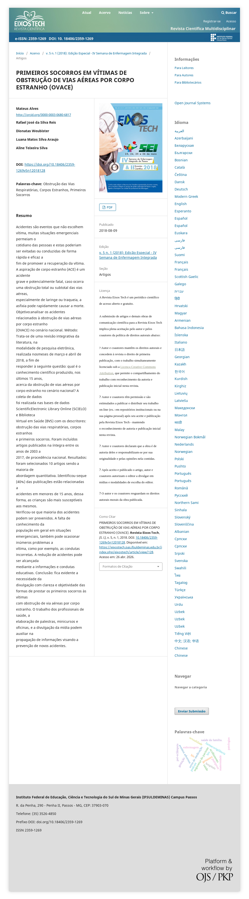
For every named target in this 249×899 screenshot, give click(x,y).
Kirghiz (180, 386)
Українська (184, 597)
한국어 (180, 371)
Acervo (105, 12)
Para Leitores (184, 68)
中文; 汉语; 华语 (187, 641)
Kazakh (180, 364)
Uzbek (180, 611)
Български (183, 152)
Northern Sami (187, 502)
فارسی (180, 240)
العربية (179, 131)
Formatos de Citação (118, 566)
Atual (86, 12)
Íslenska (181, 335)
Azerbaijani (184, 138)
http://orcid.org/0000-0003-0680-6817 (43, 114)
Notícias (125, 12)
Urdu (179, 604)
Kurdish (181, 378)
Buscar (229, 12)
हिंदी (177, 298)
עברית (179, 291)
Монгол (181, 415)
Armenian (183, 320)
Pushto (180, 466)
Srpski (180, 553)
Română (181, 488)
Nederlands (184, 444)
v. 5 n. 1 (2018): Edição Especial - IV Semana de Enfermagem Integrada (96, 53)
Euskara (181, 233)
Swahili (180, 568)
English (181, 203)
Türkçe (180, 590)
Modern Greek (186, 196)
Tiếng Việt (183, 633)
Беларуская (184, 145)
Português (183, 473)
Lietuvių (181, 393)
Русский (181, 495)
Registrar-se (212, 21)
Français (181, 262)
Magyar (181, 313)
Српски (181, 538)
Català (180, 167)
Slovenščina (184, 524)
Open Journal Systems (193, 103)
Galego (180, 284)
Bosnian (181, 160)
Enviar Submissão (191, 711)
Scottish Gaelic (186, 276)
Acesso (231, 21)
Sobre (145, 12)
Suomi (180, 254)
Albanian (182, 531)
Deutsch (181, 189)
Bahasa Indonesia (189, 327)
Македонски (185, 408)
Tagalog (181, 582)
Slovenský (182, 517)
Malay (179, 429)
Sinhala (181, 510)
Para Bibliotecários (188, 82)
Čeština (181, 174)
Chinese (181, 648)
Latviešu (181, 400)
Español (181, 218)
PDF (109, 207)
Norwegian (184, 451)
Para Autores (184, 75)
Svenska (181, 560)
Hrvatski (181, 305)
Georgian (182, 356)
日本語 (180, 349)
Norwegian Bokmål (190, 437)
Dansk (180, 182)
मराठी (178, 422)
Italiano (181, 342)
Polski (179, 459)
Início (20, 53)
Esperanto (183, 211)
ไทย (177, 575)
